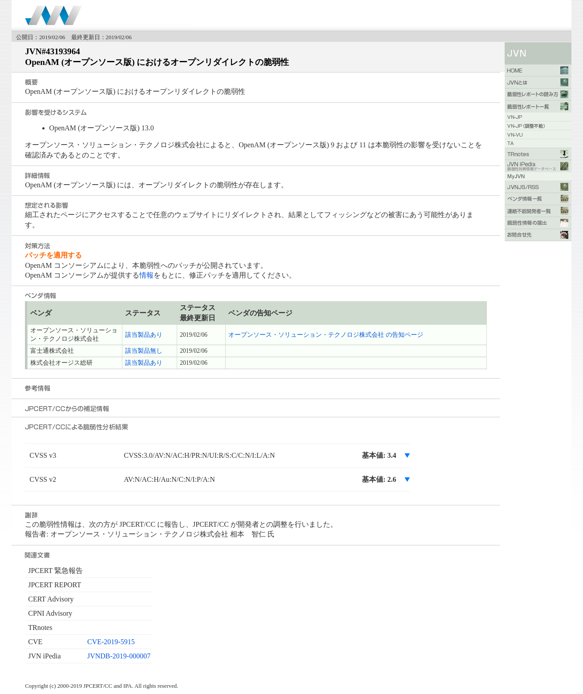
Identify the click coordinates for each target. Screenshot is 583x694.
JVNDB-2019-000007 (118, 656)
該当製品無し (143, 350)
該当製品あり (143, 334)
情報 (146, 275)
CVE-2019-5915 (111, 642)
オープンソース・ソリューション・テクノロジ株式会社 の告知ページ (325, 334)
